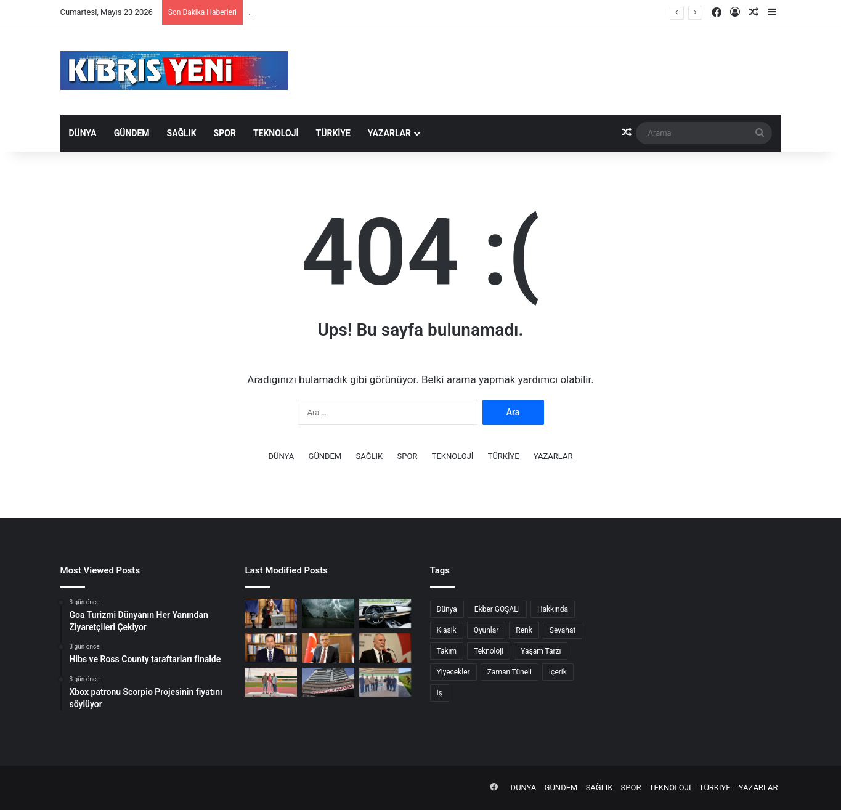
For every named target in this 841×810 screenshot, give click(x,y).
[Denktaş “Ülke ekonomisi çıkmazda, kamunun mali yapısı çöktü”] (271, 648)
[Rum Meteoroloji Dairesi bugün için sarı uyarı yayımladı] (328, 613)
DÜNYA (83, 133)
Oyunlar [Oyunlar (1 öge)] (486, 630)
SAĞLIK (182, 133)
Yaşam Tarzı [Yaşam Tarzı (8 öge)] (541, 651)
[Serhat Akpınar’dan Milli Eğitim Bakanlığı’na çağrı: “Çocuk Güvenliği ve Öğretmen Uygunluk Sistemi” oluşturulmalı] (385, 648)
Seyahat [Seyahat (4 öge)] (563, 630)
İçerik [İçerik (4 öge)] (558, 672)
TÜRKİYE (333, 133)
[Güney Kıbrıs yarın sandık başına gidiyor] (271, 613)
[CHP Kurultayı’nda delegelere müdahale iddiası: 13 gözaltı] (328, 682)
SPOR (225, 133)
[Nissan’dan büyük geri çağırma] (385, 613)
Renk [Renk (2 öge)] (524, 630)
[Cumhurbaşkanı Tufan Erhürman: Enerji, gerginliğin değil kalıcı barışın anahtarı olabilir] (328, 648)
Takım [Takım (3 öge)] (447, 651)
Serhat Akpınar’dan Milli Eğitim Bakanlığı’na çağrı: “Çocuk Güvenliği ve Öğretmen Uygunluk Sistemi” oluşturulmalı (448, 12)
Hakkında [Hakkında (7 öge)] (552, 609)
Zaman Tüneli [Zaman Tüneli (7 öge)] (509, 672)
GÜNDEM (132, 133)
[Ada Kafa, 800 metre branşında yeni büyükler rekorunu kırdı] (271, 682)
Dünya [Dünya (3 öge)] (447, 609)
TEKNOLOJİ (276, 133)
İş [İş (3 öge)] (439, 693)
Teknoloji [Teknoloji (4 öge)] (488, 651)
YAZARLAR (389, 133)
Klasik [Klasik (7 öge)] (447, 630)
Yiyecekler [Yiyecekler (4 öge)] (453, 672)
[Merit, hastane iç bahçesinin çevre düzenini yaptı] (385, 682)
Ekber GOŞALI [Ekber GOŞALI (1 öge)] (497, 609)
